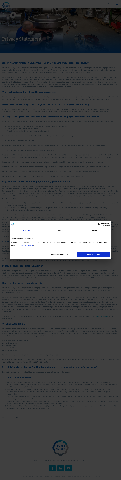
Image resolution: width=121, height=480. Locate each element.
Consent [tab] (26, 231)
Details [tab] (60, 231)
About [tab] (94, 231)
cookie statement (26, 245)
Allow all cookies (93, 254)
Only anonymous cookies (60, 254)
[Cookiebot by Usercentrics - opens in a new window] (100, 224)
